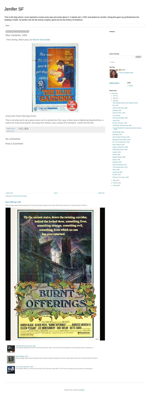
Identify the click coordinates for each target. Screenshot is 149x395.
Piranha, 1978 (117, 174)
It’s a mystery (116, 115)
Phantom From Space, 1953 (121, 177)
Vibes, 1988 (116, 169)
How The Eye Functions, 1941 (121, 137)
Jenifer (123, 70)
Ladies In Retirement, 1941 (120, 147)
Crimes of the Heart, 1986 (120, 108)
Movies (12, 131)
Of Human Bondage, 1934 (120, 118)
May (114, 98)
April (114, 101)
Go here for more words (40, 40)
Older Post (101, 193)
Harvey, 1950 (116, 154)
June (114, 95)
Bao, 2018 (116, 105)
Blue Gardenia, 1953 (118, 144)
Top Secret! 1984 (117, 172)
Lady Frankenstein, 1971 (120, 164)
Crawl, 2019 (116, 120)
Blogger (82, 390)
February (115, 183)
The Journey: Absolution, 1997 (24, 367)
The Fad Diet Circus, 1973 (120, 167)
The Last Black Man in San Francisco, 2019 (125, 103)
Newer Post (9, 193)
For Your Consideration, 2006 (121, 142)
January (115, 185)
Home (7, 25)
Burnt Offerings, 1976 (13, 202)
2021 (113, 93)
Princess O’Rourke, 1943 (120, 123)
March (115, 180)
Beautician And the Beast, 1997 (121, 139)
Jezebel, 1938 (117, 152)
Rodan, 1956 (116, 159)
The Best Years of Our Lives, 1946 (26, 346)
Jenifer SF (14, 9)
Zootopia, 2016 (117, 110)
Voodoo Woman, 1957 (119, 113)
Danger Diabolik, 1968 (119, 157)
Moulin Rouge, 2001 (118, 132)
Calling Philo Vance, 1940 (120, 149)
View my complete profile (126, 72)
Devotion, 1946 (117, 162)
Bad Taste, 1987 (117, 134)
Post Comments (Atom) (20, 196)
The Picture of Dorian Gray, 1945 (122, 125)
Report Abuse (114, 83)
